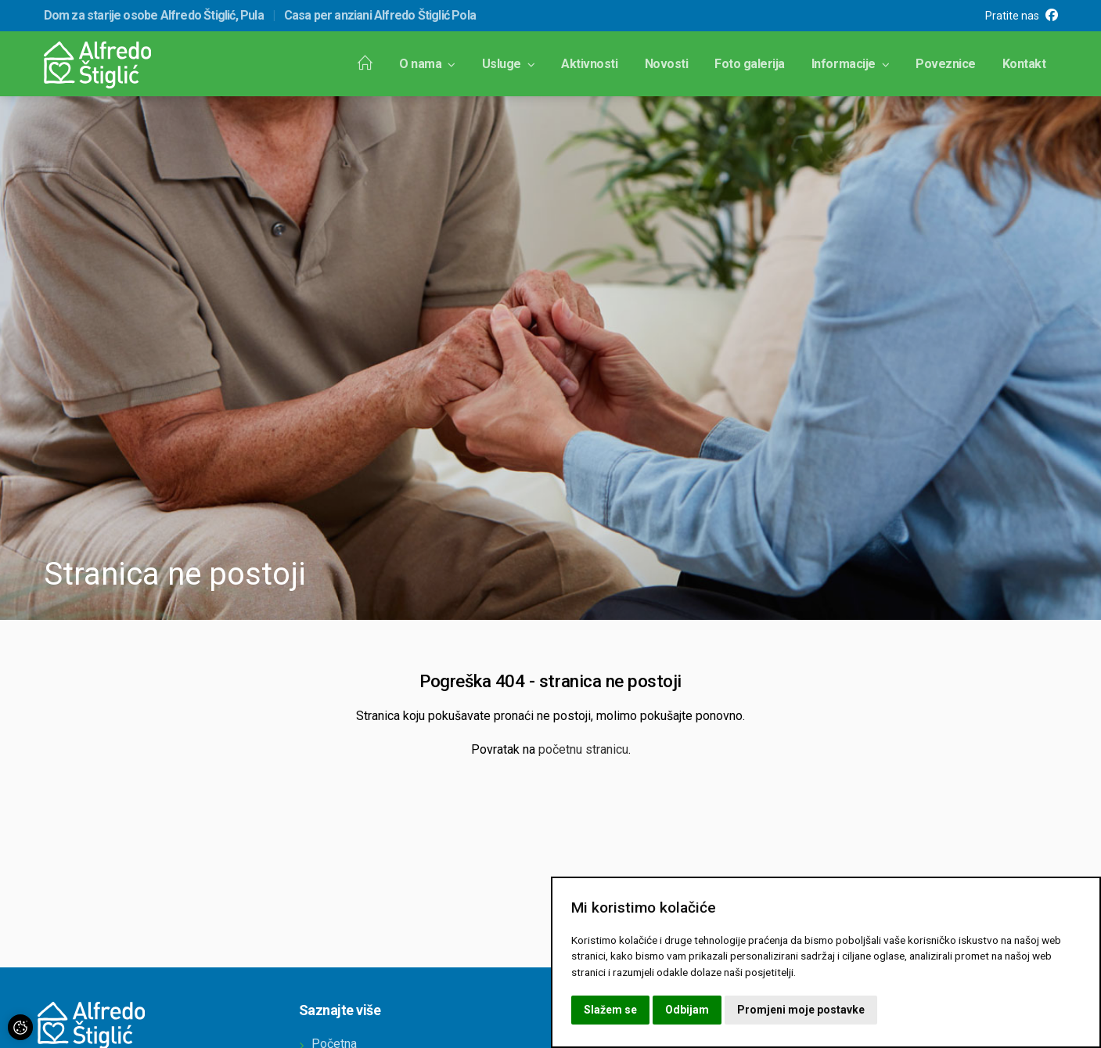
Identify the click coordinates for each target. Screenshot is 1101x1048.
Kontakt (1024, 63)
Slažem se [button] (610, 1009)
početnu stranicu (583, 749)
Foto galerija (749, 63)
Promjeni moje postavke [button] (801, 1009)
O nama (427, 63)
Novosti (667, 63)
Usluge (508, 63)
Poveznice (946, 63)
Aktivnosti (589, 63)
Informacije (850, 63)
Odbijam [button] (687, 1009)
